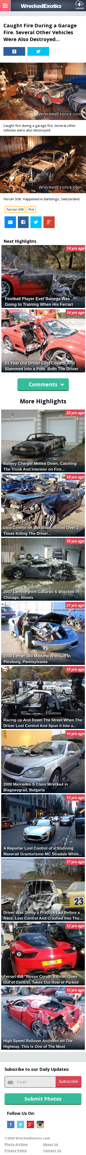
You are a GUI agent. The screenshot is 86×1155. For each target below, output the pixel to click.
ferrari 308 (15, 209)
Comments (46, 384)
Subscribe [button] (68, 1081)
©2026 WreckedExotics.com (27, 1138)
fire (31, 209)
